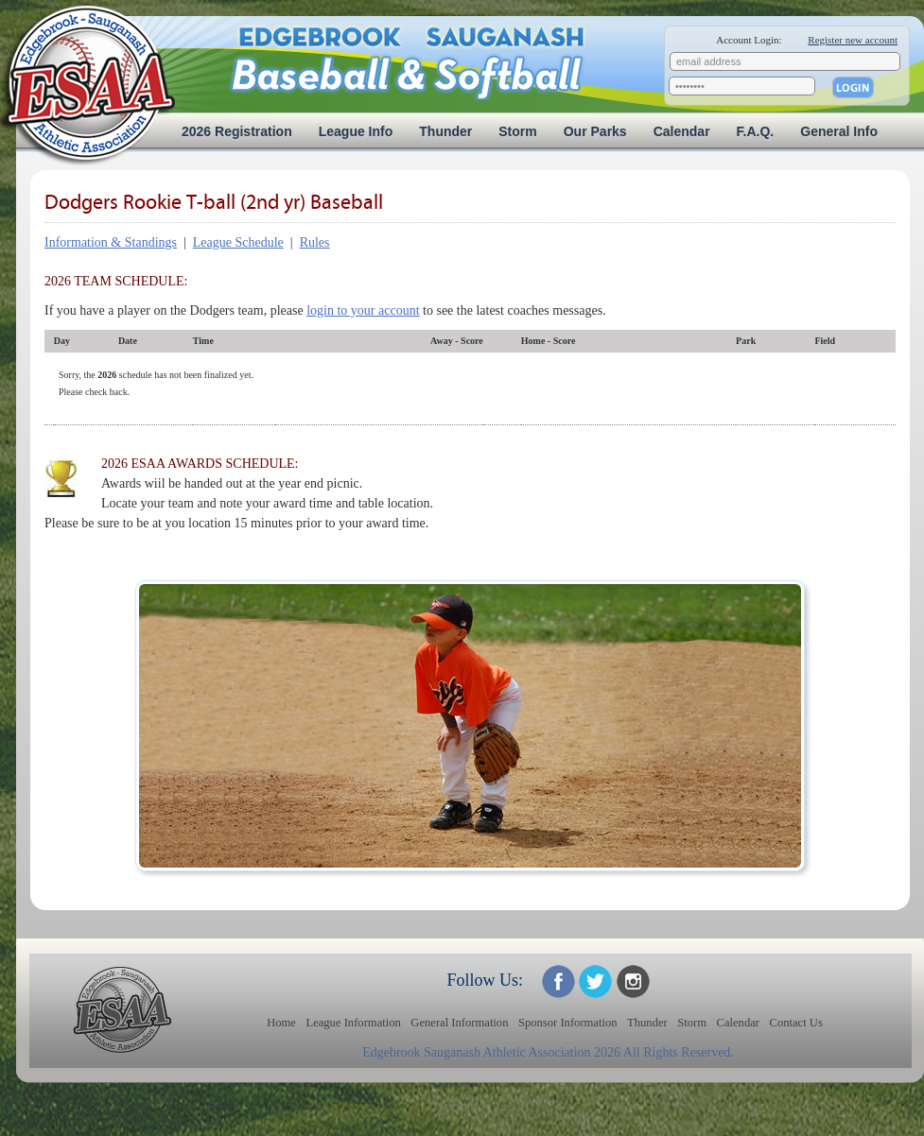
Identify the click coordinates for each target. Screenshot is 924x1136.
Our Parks (595, 131)
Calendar (682, 131)
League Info (356, 131)
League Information (352, 1022)
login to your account (362, 310)
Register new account (853, 39)
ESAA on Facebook (558, 981)
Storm (517, 131)
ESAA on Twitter (595, 981)
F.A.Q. (756, 131)
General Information (459, 1022)
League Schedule (238, 242)
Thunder (445, 131)
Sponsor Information (568, 1022)
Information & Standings (110, 242)
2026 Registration (237, 131)
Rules (315, 242)
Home (281, 1022)
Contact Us (796, 1022)
